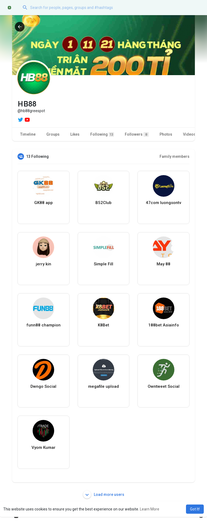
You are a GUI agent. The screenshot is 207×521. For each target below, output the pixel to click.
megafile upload (103, 386)
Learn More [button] (149, 509)
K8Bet (103, 325)
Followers (137, 134)
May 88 (163, 264)
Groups (53, 134)
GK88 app (43, 202)
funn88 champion (43, 325)
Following (102, 134)
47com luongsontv (163, 202)
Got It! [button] (195, 509)
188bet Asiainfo (163, 325)
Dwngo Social (43, 386)
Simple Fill (103, 264)
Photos (166, 134)
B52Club (103, 202)
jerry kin (43, 264)
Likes (75, 134)
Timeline (28, 134)
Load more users (103, 494)
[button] (110, 7)
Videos (189, 134)
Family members (174, 156)
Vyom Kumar (44, 447)
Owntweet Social (164, 386)
